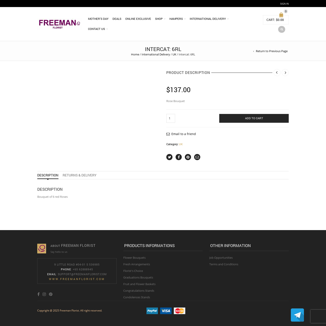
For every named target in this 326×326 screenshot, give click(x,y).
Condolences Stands (136, 297)
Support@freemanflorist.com (82, 274)
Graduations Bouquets (138, 277)
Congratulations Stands (138, 291)
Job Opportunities (221, 258)
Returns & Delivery (79, 175)
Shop (159, 18)
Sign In (284, 3)
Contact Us (96, 29)
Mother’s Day (98, 18)
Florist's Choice (133, 271)
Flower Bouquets (134, 258)
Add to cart (254, 118)
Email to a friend (183, 134)
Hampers (176, 18)
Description (47, 175)
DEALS (116, 18)
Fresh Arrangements (136, 264)
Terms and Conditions (223, 264)
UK (174, 54)
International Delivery (208, 18)
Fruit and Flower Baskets (139, 284)
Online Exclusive (138, 18)
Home (135, 54)
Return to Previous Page (272, 51)
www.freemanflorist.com (77, 279)
